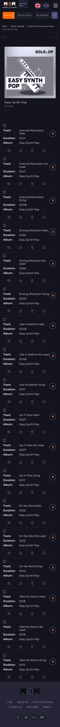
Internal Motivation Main (31, 132)
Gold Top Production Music (41, 26)
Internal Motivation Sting (31, 199)
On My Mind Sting (30, 566)
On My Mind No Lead (32, 536)
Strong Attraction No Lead (32, 262)
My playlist (42, 15)
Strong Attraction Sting (34, 293)
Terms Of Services (43, 702)
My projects (24, 15)
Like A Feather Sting (32, 384)
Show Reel (32, 706)
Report (47, 706)
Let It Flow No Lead (31, 445)
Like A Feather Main (31, 324)
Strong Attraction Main (33, 230)
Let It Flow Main (29, 415)
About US (22, 702)
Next (54, 37)
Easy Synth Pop (29, 142)
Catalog (8, 15)
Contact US (15, 706)
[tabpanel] (30, 77)
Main (4, 26)
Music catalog (17, 26)
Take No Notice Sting (32, 660)
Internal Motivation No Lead (33, 165)
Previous (5, 37)
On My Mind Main (30, 505)
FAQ (9, 702)
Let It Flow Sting (29, 475)
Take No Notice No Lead (31, 628)
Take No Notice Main (32, 596)
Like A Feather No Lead (34, 354)
